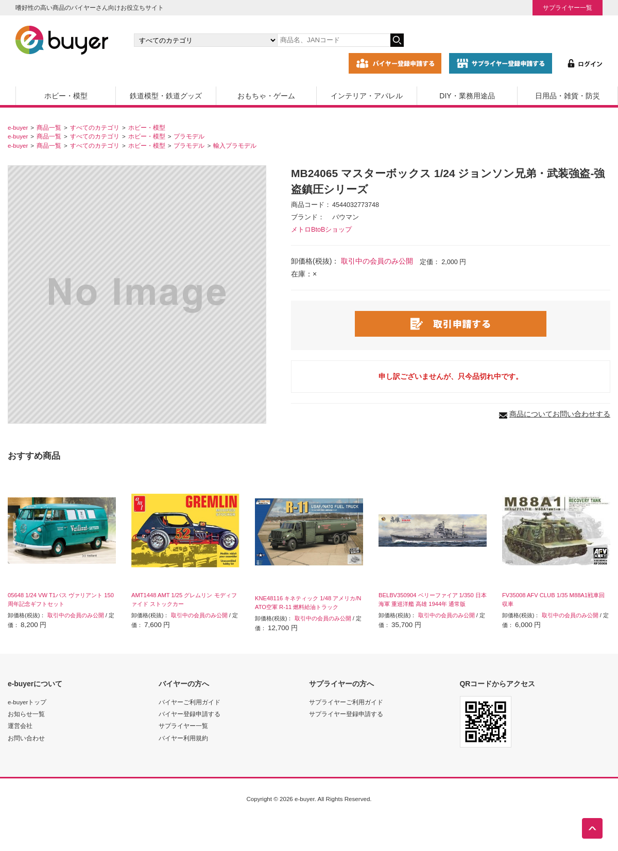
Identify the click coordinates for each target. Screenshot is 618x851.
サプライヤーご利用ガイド (346, 702)
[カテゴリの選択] (205, 40)
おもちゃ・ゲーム (266, 96)
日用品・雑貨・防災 (567, 96)
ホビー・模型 (66, 96)
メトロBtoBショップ (321, 229)
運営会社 (20, 725)
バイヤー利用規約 (183, 738)
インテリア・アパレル (367, 96)
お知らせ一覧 (26, 713)
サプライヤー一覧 (567, 7)
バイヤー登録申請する (189, 713)
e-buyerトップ (27, 702)
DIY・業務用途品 (466, 96)
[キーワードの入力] (333, 40)
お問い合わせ (26, 738)
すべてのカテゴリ (94, 127)
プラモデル (189, 136)
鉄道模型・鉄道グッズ (166, 96)
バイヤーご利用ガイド (189, 702)
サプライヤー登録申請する (346, 713)
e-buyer (18, 127)
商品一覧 (49, 127)
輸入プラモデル (234, 145)
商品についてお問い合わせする (559, 414)
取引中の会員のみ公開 (377, 261)
